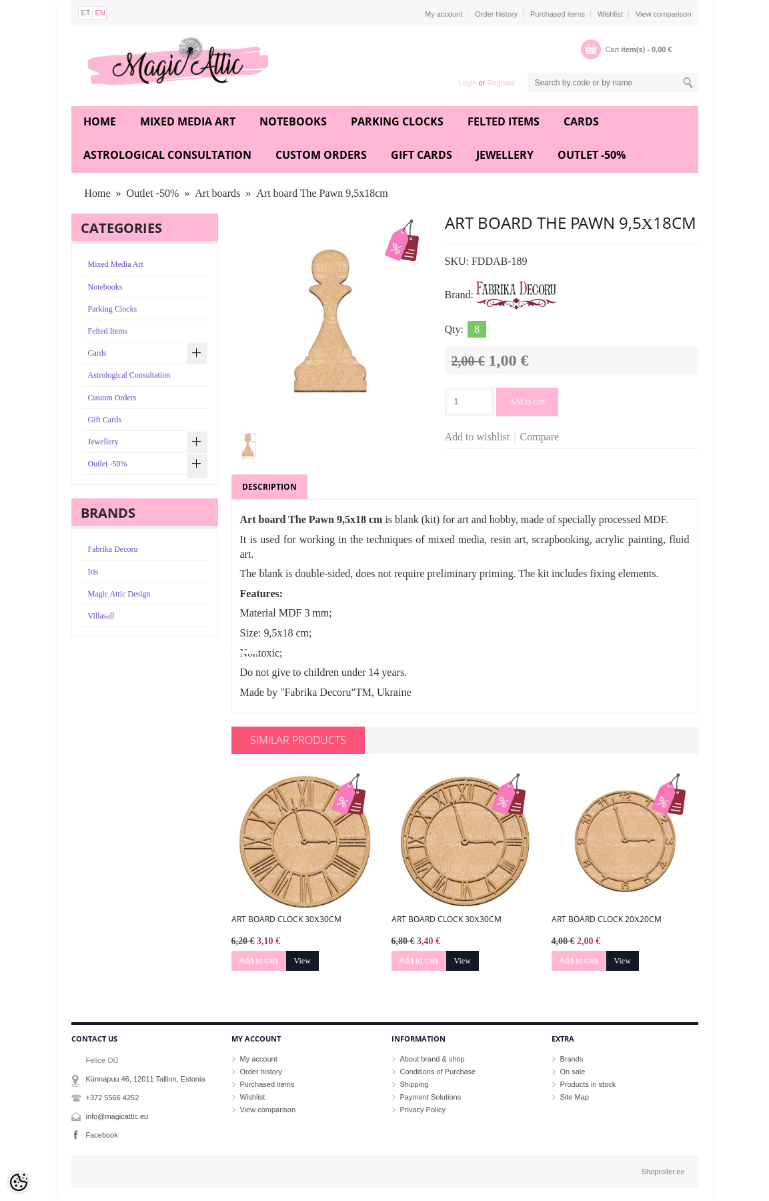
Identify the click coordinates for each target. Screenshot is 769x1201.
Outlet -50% (592, 154)
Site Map (574, 1097)
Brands (572, 1059)
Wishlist (610, 14)
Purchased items (557, 14)
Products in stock (588, 1084)
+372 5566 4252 (112, 1098)
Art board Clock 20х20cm (607, 919)
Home (99, 121)
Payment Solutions (431, 1097)
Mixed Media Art (187, 121)
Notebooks (293, 121)
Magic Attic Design (119, 593)
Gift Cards (421, 154)
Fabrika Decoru (113, 549)
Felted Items (504, 121)
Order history (496, 14)
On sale (573, 1072)
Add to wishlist (477, 436)
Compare (540, 436)
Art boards (217, 193)
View (302, 960)
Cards (581, 121)
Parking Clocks (397, 121)
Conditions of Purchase (438, 1072)
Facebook (102, 1135)
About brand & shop (432, 1059)
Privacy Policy (423, 1110)
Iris (93, 571)
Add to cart (528, 401)
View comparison (664, 14)
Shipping (414, 1084)
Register (500, 83)
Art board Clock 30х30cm (286, 919)
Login (468, 83)
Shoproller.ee (663, 1172)
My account (443, 14)
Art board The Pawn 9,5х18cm (322, 193)
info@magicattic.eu (117, 1116)
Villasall (101, 616)
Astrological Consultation (167, 154)
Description (269, 486)
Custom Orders (321, 154)
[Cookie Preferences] (19, 1182)
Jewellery (505, 154)
